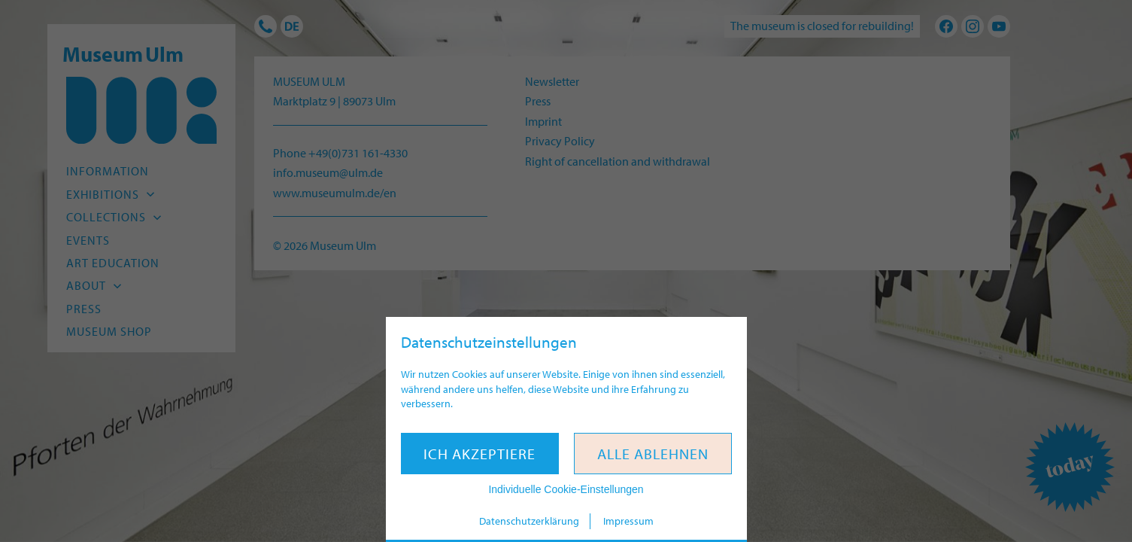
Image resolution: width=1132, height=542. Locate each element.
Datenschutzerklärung (529, 521)
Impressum (628, 521)
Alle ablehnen (653, 453)
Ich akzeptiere (479, 453)
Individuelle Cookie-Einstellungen (565, 489)
